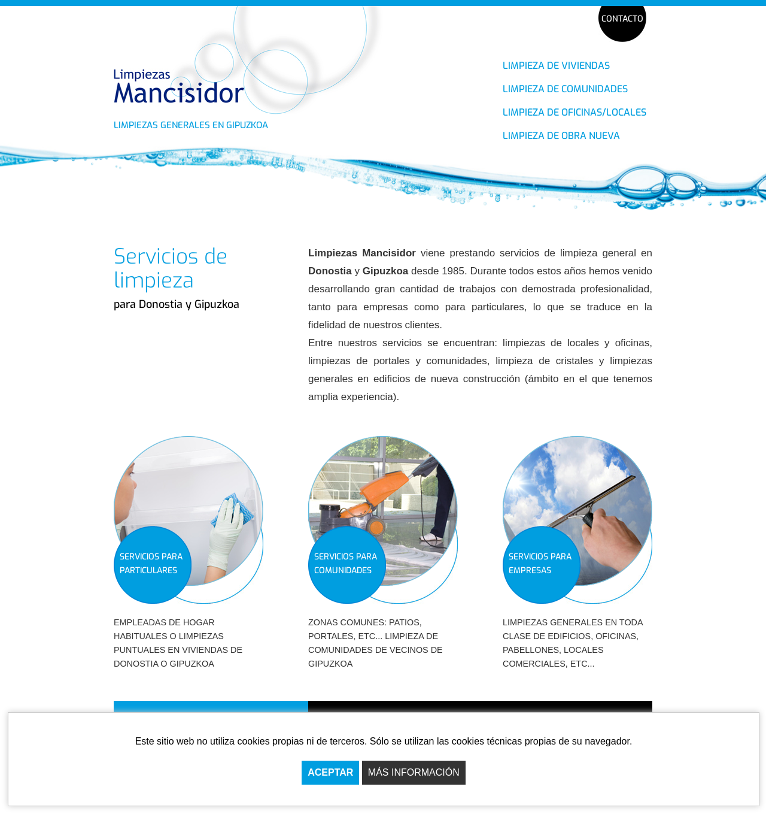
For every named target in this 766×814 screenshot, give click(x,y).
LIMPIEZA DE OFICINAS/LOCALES (574, 112)
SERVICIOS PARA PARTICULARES (151, 563)
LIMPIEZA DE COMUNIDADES (565, 89)
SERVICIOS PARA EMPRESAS (540, 563)
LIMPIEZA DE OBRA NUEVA (561, 135)
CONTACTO (622, 19)
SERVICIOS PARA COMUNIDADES (345, 563)
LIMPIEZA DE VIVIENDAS (556, 65)
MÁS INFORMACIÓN (414, 772)
